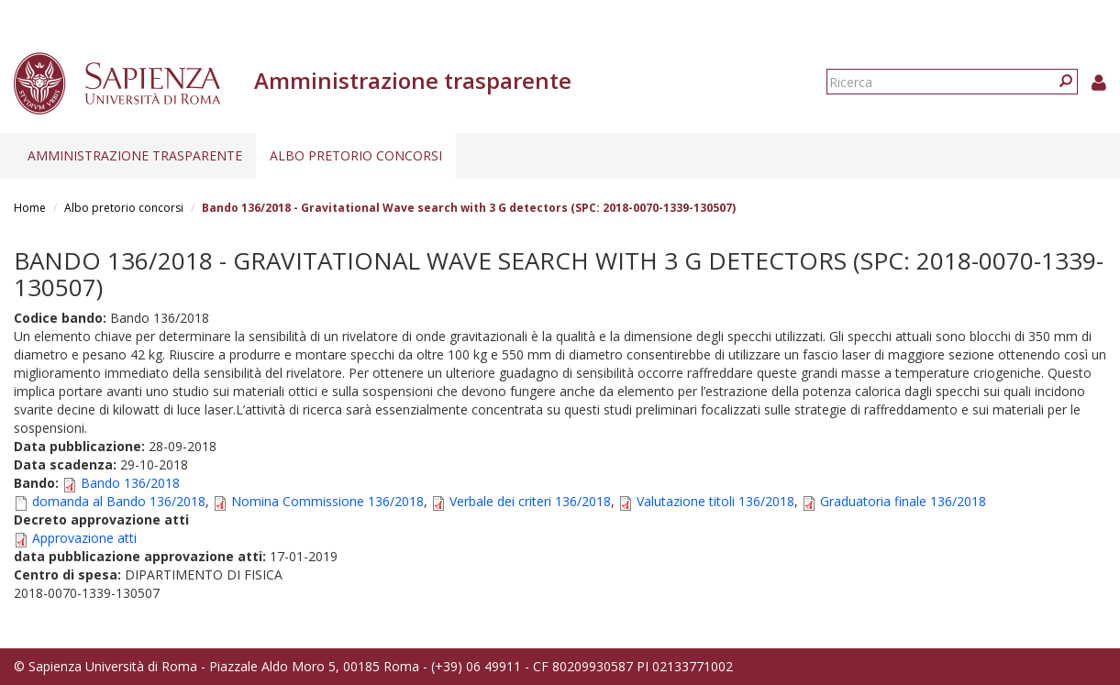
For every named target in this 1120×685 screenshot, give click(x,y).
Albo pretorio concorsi (356, 155)
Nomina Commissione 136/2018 (327, 501)
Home (30, 207)
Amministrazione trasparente (135, 155)
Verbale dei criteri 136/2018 (530, 501)
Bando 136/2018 (130, 483)
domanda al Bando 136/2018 (118, 501)
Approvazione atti (84, 538)
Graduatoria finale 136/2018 (903, 501)
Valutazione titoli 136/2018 (715, 501)
